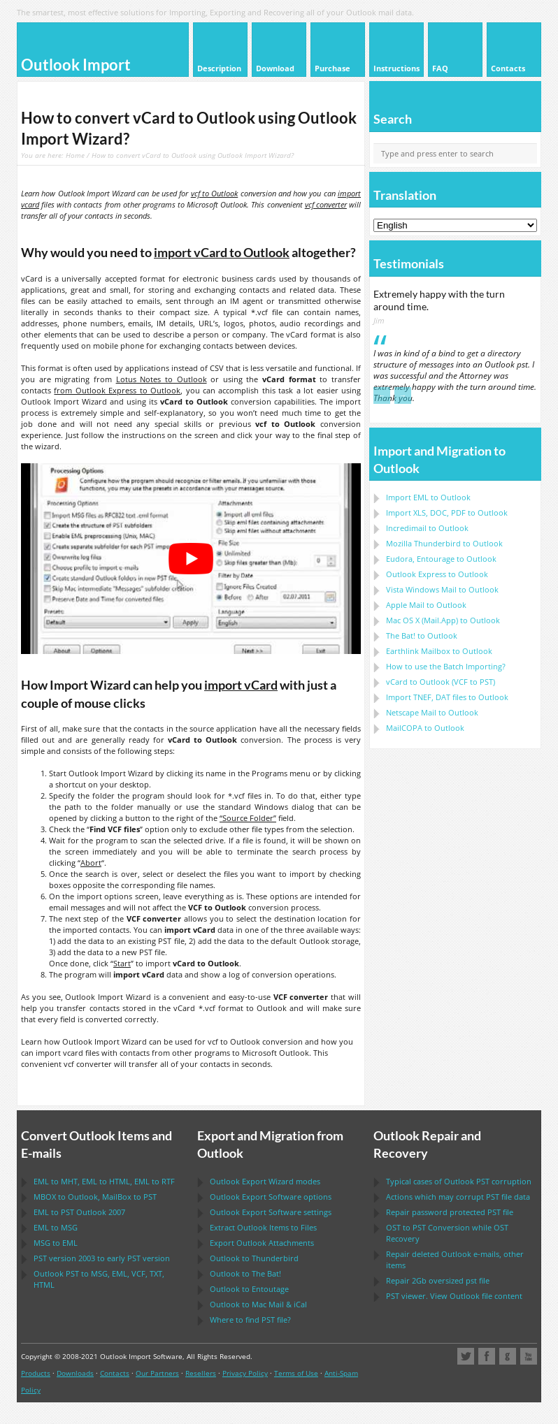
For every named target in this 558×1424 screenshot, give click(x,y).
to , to (95, 1196)
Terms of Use (296, 1373)
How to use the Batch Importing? (446, 666)
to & (258, 1304)
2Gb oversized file (437, 1280)
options (270, 1196)
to (444, 543)
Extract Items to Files (263, 1227)
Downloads (75, 1373)
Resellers (200, 1373)
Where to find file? (250, 1319)
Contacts (114, 1373)
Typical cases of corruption (458, 1181)
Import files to (447, 697)
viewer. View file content (454, 1296)
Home (75, 155)
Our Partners (157, 1373)
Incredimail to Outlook (427, 528)
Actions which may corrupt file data (458, 1196)
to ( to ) (440, 681)
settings (270, 1212)
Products (35, 1373)
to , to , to (104, 1181)
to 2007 (79, 1212)
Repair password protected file (449, 1212)
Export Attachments (262, 1242)
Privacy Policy (245, 1373)
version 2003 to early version (102, 1258)
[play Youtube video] (191, 558)
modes (265, 1181)
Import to (428, 497)
